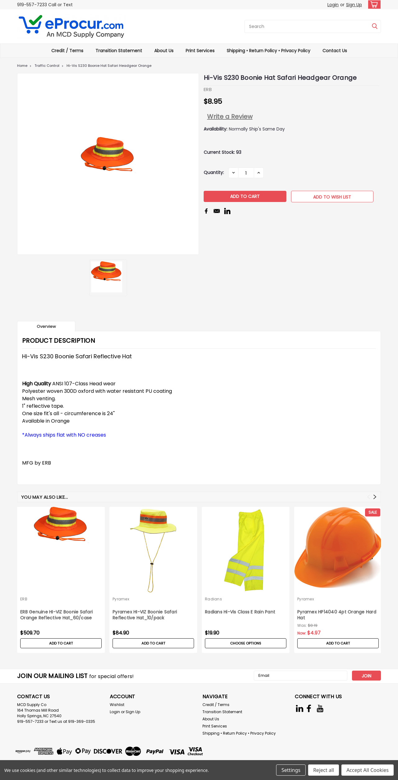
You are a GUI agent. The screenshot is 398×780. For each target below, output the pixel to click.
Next (375, 496)
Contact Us (334, 51)
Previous (368, 496)
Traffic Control (47, 65)
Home (22, 65)
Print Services (200, 51)
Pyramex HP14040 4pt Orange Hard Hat (336, 615)
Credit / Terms (67, 51)
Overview (46, 326)
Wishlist (117, 704)
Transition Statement (118, 51)
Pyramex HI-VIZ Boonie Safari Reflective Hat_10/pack (145, 615)
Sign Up (354, 5)
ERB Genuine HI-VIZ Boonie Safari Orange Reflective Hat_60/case (56, 615)
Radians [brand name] (213, 599)
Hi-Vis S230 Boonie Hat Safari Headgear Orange (109, 65)
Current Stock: (222, 152)
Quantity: (214, 172)
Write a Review (229, 116)
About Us (164, 51)
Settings (290, 770)
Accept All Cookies (367, 770)
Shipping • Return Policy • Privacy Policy (268, 51)
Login (333, 5)
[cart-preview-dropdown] (373, 4)
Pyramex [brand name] (121, 599)
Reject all (323, 770)
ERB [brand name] (23, 599)
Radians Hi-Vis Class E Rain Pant (240, 612)
